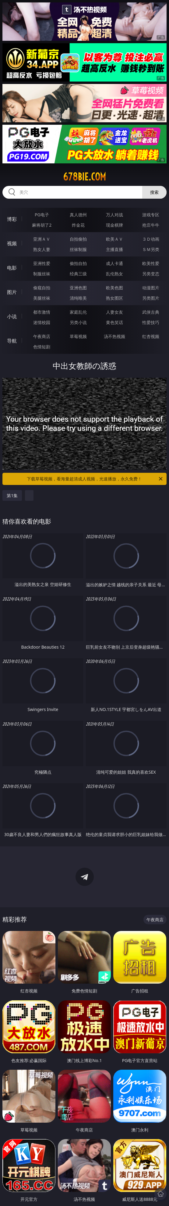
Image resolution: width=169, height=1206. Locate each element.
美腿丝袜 (41, 298)
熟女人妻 (41, 249)
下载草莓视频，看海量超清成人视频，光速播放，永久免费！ (95, 479)
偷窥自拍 (41, 288)
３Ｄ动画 (150, 239)
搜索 (154, 192)
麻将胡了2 (41, 225)
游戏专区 (150, 215)
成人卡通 (114, 263)
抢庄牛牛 (150, 225)
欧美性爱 (150, 263)
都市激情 (41, 312)
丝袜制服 (78, 249)
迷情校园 (41, 322)
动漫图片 (150, 288)
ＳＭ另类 (150, 249)
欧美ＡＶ (114, 239)
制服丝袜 (41, 274)
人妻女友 (114, 312)
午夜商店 (41, 336)
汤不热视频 (114, 336)
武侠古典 (150, 312)
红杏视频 (150, 336)
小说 (12, 316)
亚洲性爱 (41, 263)
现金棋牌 (114, 225)
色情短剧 (41, 347)
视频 (12, 243)
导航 (12, 340)
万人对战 (114, 215)
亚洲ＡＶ (41, 239)
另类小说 (78, 322)
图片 (12, 292)
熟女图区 (114, 298)
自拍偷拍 (78, 239)
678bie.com (84, 177)
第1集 (12, 495)
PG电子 (42, 215)
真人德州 (78, 215)
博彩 (12, 219)
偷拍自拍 (78, 263)
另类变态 (150, 274)
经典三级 (78, 274)
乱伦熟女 (114, 274)
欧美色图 (114, 288)
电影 (12, 267)
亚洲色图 (78, 288)
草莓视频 (78, 336)
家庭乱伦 (78, 312)
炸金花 (78, 225)
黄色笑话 (114, 322)
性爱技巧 (150, 322)
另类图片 (150, 298)
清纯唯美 (78, 298)
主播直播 (114, 249)
